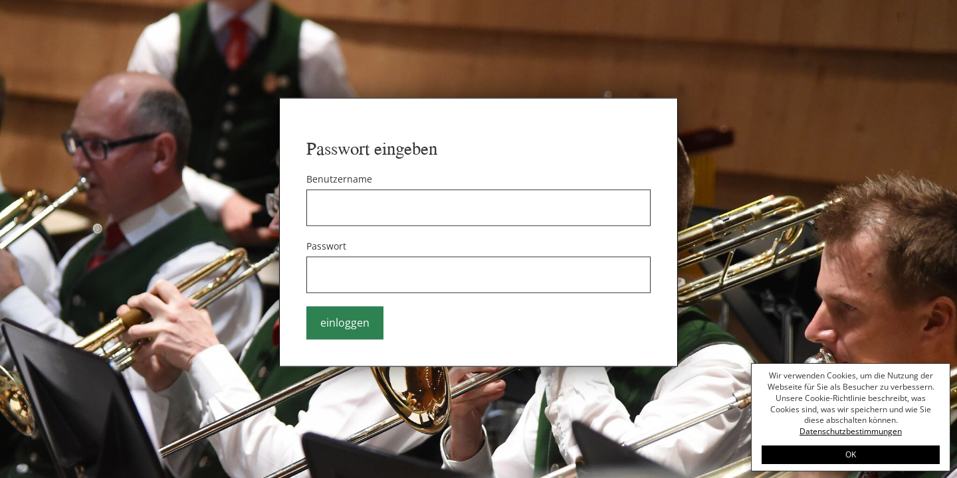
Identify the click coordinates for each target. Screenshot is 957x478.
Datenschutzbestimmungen (850, 431)
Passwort (326, 246)
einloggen (345, 323)
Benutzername (339, 179)
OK (850, 454)
